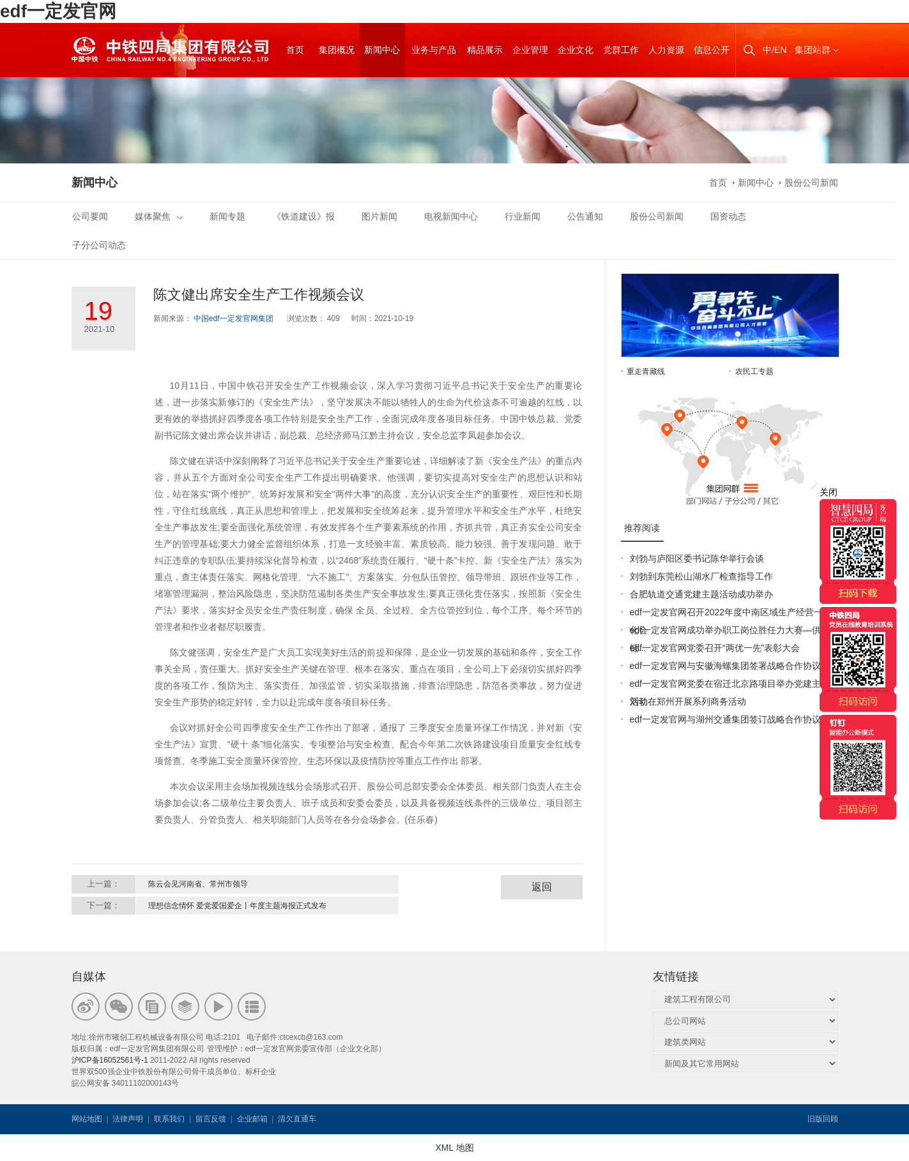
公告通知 (585, 216)
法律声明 (127, 1118)
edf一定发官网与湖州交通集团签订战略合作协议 (725, 719)
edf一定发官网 (58, 11)
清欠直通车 (297, 1118)
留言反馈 (210, 1118)
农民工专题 (754, 371)
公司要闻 (90, 216)
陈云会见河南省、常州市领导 (198, 884)
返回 (541, 886)
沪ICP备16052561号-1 (110, 1060)
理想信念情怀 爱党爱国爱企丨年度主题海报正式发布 (237, 905)
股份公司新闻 (811, 182)
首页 (718, 182)
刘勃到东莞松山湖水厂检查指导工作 (701, 576)
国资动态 (728, 216)
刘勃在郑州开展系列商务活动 (688, 701)
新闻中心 (756, 182)
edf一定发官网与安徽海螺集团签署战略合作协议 (725, 666)
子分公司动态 (99, 245)
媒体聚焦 (159, 216)
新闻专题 (227, 216)
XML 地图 (454, 1147)
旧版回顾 (822, 1118)
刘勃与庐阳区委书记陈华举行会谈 (697, 558)
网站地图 (87, 1118)
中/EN (774, 50)
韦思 (364, 1118)
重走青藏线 (646, 371)
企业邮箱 (252, 1118)
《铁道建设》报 (303, 216)
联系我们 (169, 1118)
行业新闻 (522, 216)
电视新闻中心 (451, 216)
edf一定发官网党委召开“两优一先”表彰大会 (715, 648)
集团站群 (812, 50)
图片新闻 (379, 216)
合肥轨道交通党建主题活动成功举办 (701, 594)
